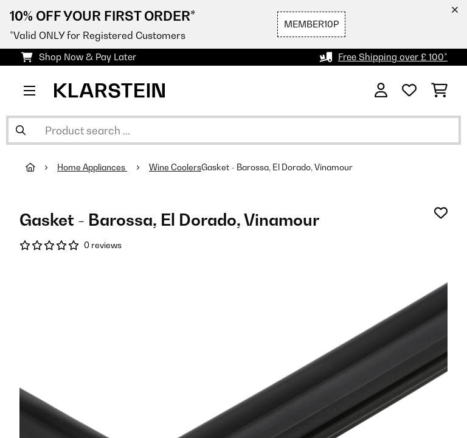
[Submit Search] (21, 130)
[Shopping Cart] (439, 91)
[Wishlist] (409, 91)
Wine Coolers (175, 167)
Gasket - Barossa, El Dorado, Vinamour (277, 167)
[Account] (381, 91)
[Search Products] (233, 130)
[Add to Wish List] (441, 213)
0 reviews (103, 245)
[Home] (41, 167)
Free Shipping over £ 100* (393, 57)
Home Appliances (92, 167)
